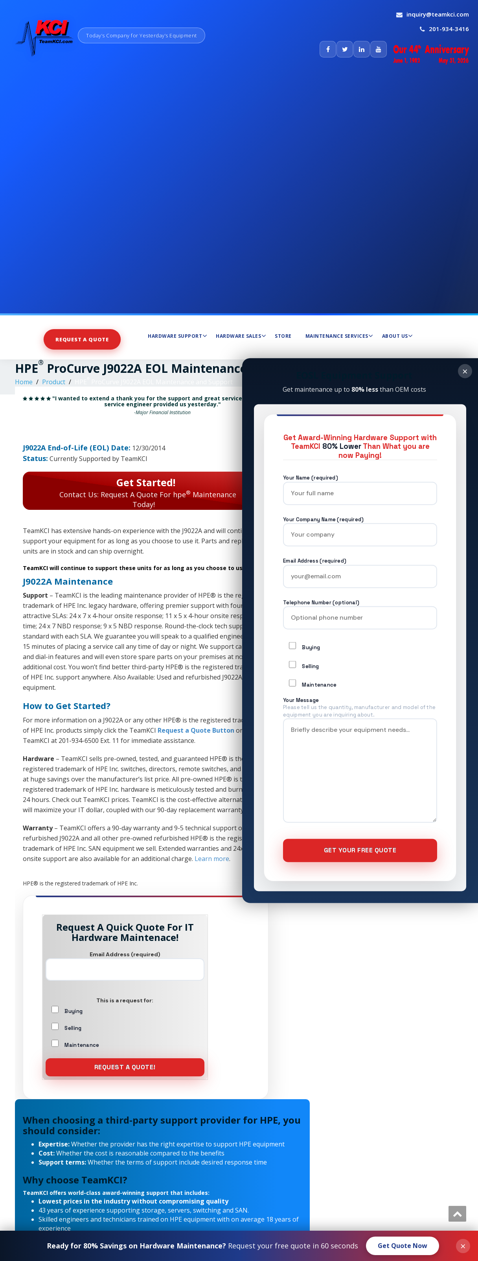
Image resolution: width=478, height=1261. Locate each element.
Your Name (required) (360, 485)
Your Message (360, 764)
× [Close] (465, 370)
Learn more (212, 858)
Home (24, 382)
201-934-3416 (449, 29)
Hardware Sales (241, 335)
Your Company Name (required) (360, 527)
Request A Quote (82, 339)
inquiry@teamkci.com (437, 14)
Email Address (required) (360, 568)
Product (53, 382)
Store (283, 336)
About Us (397, 335)
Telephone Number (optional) (360, 610)
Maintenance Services (339, 335)
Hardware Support (177, 335)
